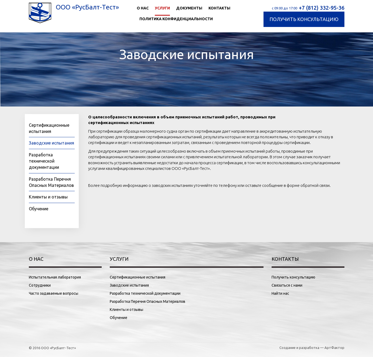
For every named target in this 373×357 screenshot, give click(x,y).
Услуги (162, 8)
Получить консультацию (303, 19)
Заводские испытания (51, 142)
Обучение (38, 208)
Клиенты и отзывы (48, 196)
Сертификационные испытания (137, 277)
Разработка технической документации (44, 161)
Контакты (219, 8)
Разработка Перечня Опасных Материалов (147, 301)
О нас (143, 8)
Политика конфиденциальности (176, 19)
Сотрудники (40, 285)
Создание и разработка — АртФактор (311, 347)
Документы (189, 8)
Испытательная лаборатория (55, 277)
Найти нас (280, 293)
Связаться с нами (287, 285)
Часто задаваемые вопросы (53, 293)
